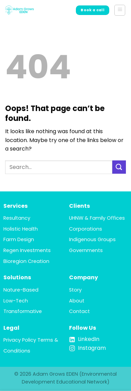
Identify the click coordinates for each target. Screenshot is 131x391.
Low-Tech (15, 300)
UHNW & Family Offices (97, 218)
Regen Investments (27, 250)
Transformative (22, 311)
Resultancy (16, 218)
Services (15, 206)
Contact (79, 311)
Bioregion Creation (26, 261)
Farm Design (18, 239)
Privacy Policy (19, 340)
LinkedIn (88, 339)
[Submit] (119, 167)
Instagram (92, 348)
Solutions (17, 277)
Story (75, 289)
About (76, 300)
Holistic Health (20, 228)
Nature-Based (20, 289)
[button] (119, 10)
